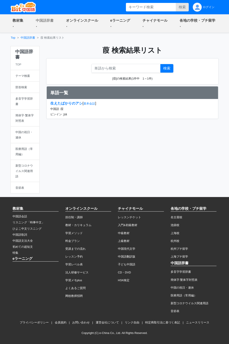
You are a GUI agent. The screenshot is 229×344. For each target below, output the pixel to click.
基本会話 (89, 103)
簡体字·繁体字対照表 (184, 279)
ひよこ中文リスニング (27, 228)
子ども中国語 (126, 264)
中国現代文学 (126, 248)
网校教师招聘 (74, 296)
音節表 (175, 311)
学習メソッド (74, 233)
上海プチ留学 (179, 256)
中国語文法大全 (23, 240)
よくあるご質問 (75, 288)
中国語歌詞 (20, 234)
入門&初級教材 (127, 225)
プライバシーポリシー (34, 322)
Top (13, 37)
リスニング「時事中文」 (29, 222)
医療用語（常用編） (184, 295)
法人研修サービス (77, 272)
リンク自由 (132, 322)
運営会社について (107, 322)
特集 (15, 252)
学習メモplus (73, 280)
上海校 (175, 233)
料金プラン (72, 241)
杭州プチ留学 (179, 248)
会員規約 (60, 322)
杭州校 (175, 241)
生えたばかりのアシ (66, 103)
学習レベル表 (74, 264)
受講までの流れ (75, 248)
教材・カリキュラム (78, 225)
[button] (18, 23)
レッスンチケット (129, 217)
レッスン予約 (74, 256)
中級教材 (123, 233)
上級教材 (123, 241)
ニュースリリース (197, 322)
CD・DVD (124, 272)
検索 (182, 7)
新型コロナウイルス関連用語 (189, 303)
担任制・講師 (74, 217)
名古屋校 (176, 217)
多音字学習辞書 (181, 271)
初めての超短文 (23, 246)
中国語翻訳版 (126, 256)
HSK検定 (123, 280)
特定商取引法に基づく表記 (162, 322)
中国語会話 (20, 216)
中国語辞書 (28, 37)
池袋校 (175, 225)
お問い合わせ (81, 322)
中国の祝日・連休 (182, 287)
